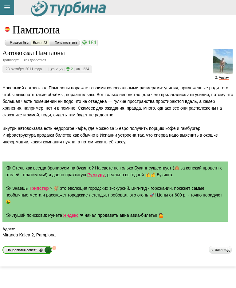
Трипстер (39, 188)
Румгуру (96, 174)
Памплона (36, 30)
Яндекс (71, 215)
